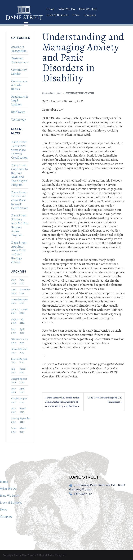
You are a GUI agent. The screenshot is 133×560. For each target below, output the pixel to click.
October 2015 (15, 400)
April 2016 (22, 390)
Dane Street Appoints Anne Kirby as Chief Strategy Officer (18, 252)
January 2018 (24, 340)
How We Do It (88, 9)
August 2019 (15, 311)
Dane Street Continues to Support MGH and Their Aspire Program (19, 175)
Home (50, 9)
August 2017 (23, 360)
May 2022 (22, 281)
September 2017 (15, 360)
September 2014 (24, 420)
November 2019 (15, 301)
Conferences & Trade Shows (19, 85)
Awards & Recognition (19, 49)
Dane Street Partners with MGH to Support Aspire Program (19, 225)
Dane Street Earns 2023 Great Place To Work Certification (19, 150)
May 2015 (13, 410)
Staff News (18, 112)
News (75, 15)
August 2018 (15, 321)
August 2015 (23, 400)
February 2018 (15, 340)
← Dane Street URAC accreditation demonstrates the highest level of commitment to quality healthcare (62, 402)
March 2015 (23, 410)
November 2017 (15, 350)
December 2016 (15, 380)
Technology (18, 119)
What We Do (66, 9)
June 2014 (13, 430)
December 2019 (24, 291)
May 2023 (13, 281)
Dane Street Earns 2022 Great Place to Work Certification (19, 200)
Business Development (19, 60)
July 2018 (22, 321)
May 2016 (13, 390)
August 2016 (23, 380)
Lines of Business (57, 15)
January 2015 (15, 420)
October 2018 (24, 311)
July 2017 (13, 370)
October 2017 (24, 350)
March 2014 (23, 430)
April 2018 (22, 331)
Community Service (19, 72)
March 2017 (23, 370)
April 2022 (13, 291)
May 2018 (13, 331)
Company (90, 15)
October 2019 (24, 301)
